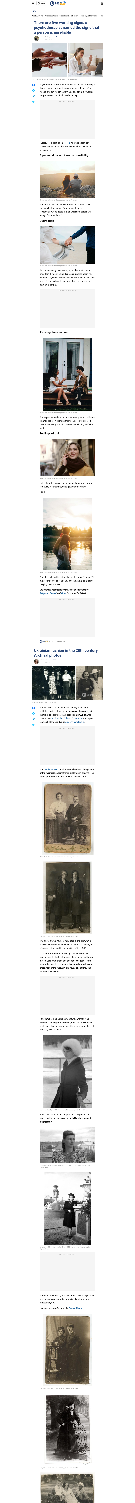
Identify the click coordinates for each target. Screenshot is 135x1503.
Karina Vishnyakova (47, 37)
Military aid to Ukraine (89, 16)
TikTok (66, 143)
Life (56, 37)
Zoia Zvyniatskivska (74, 722)
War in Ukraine (37, 16)
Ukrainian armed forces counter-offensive (62, 16)
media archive (50, 769)
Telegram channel (48, 593)
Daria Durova (45, 660)
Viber (63, 593)
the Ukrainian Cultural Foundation (66, 718)
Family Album (75, 1308)
